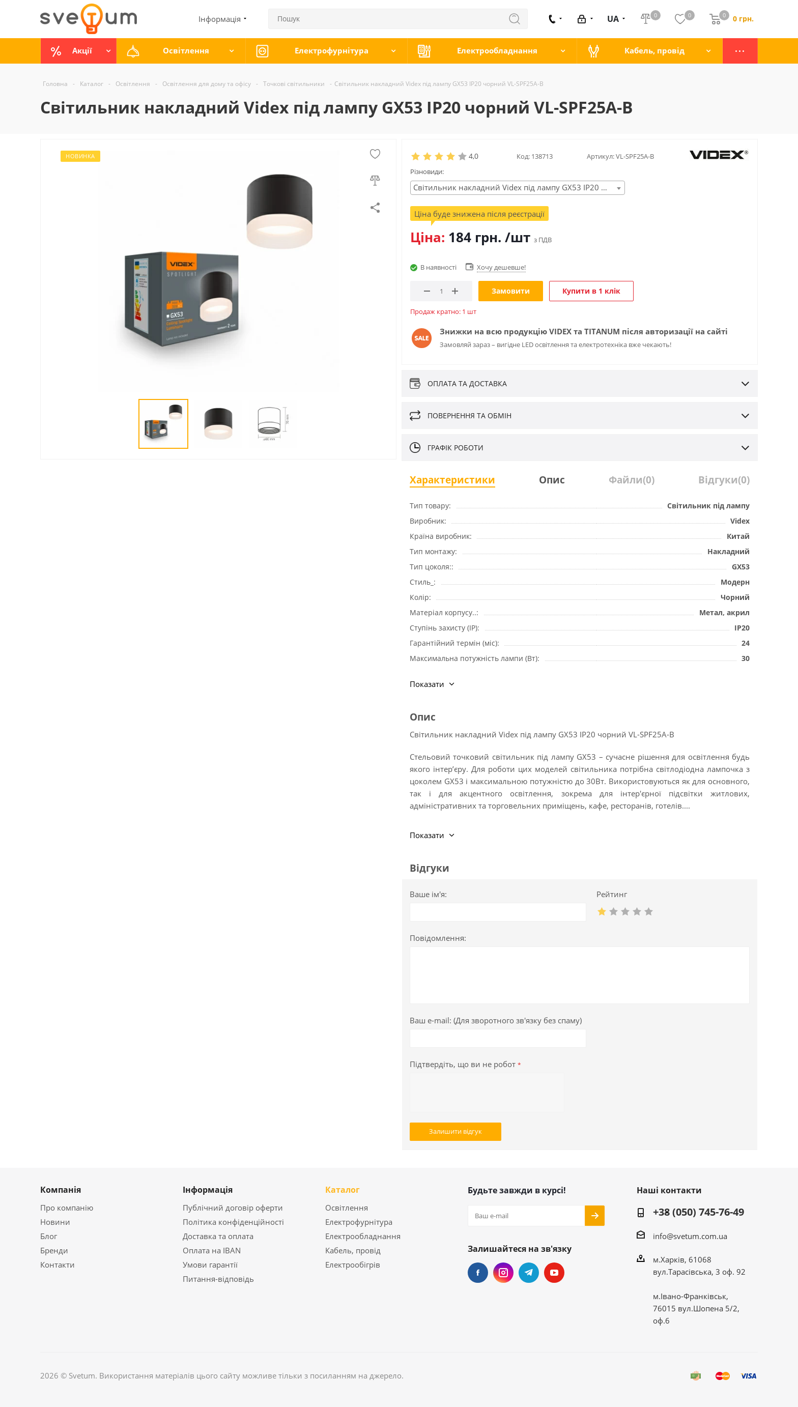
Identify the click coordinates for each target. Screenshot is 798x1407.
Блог (48, 1236)
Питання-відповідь (218, 1279)
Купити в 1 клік (591, 291)
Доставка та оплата (218, 1236)
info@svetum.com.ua (690, 1236)
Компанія (60, 1189)
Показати (427, 684)
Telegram (529, 1272)
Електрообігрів (352, 1264)
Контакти (57, 1264)
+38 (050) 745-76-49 (698, 1213)
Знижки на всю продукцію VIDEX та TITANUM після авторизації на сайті (584, 331)
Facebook (478, 1272)
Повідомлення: (438, 938)
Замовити (511, 291)
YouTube (554, 1272)
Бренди (54, 1250)
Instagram (503, 1272)
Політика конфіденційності (233, 1222)
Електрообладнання (363, 1236)
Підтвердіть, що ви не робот (465, 1064)
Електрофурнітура (358, 1222)
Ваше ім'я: (428, 894)
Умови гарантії (210, 1264)
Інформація (208, 1189)
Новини (55, 1222)
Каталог (342, 1189)
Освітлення (346, 1207)
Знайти (519, 19)
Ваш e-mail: (496, 1020)
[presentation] (487, 1092)
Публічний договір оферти (233, 1207)
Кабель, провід (353, 1250)
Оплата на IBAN (212, 1250)
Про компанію (66, 1207)
